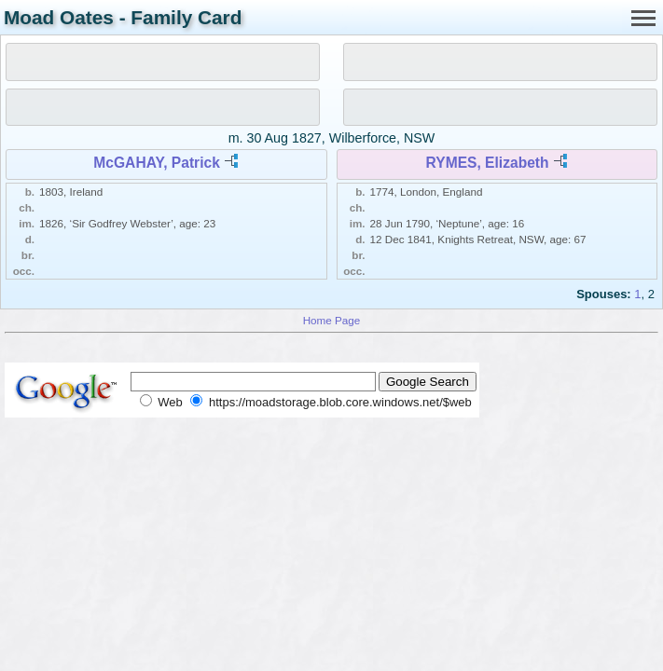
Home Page (332, 320)
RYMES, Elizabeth (487, 163)
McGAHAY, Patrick (156, 163)
